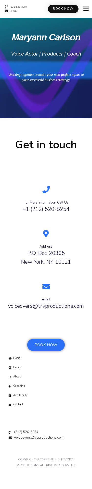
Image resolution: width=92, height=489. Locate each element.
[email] (46, 286)
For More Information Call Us (46, 202)
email (46, 299)
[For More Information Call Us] (46, 189)
